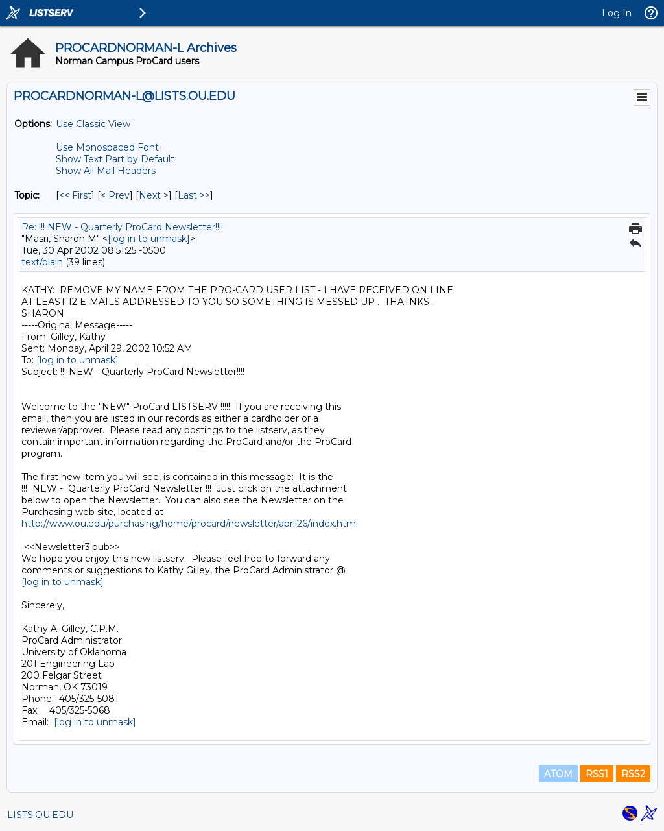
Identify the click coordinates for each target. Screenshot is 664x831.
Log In (617, 13)
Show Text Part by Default (115, 159)
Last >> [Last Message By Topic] (194, 195)
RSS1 (597, 774)
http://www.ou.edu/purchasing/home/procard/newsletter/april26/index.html (189, 523)
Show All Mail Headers (106, 170)
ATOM (558, 774)
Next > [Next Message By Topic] (154, 195)
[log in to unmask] (149, 239)
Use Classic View (93, 124)
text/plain (42, 262)
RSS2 (633, 774)
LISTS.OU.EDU (40, 815)
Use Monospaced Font (107, 147)
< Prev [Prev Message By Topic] (115, 195)
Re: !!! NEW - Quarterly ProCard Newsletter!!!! (122, 227)
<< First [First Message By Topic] (75, 195)
